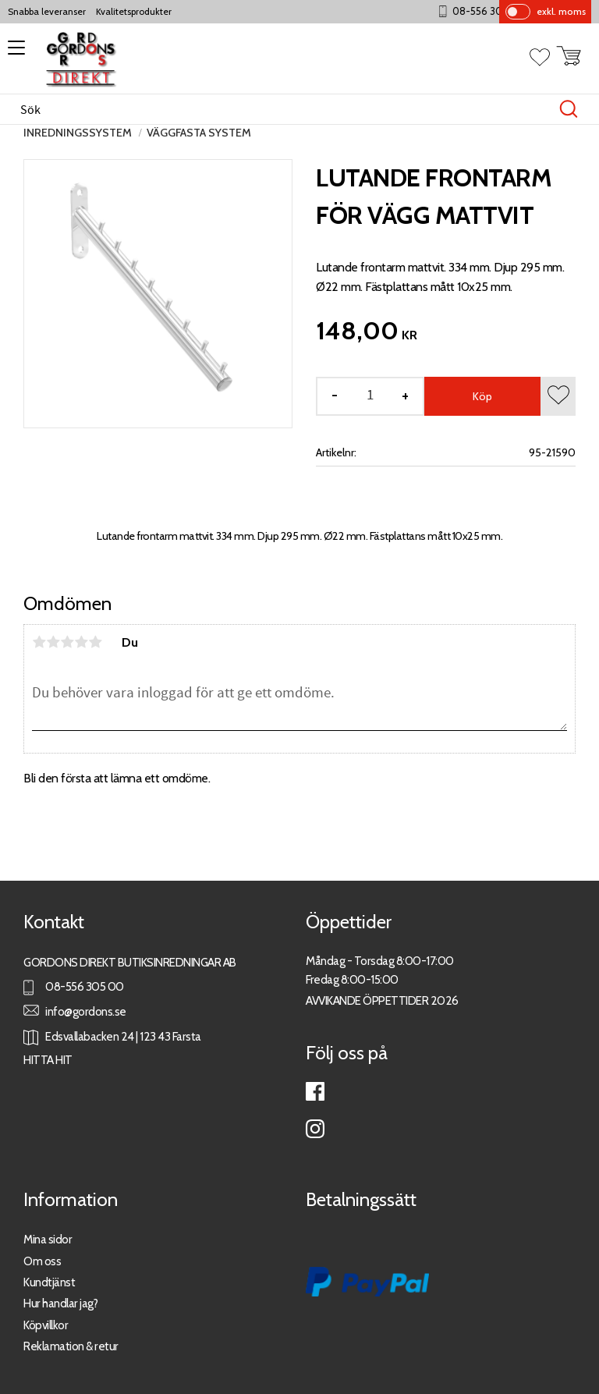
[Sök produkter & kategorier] (283, 109)
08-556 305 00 (496, 11)
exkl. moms (561, 11)
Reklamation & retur (71, 1346)
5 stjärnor (95, 642)
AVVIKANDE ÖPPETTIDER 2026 (382, 1000)
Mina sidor (47, 1239)
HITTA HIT (48, 1059)
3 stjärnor (67, 642)
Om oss (42, 1261)
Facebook (315, 1091)
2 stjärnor (53, 642)
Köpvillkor (45, 1325)
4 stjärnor (81, 642)
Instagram (315, 1128)
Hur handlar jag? (60, 1303)
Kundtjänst (49, 1282)
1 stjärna (39, 642)
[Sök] (568, 109)
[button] (13, 53)
